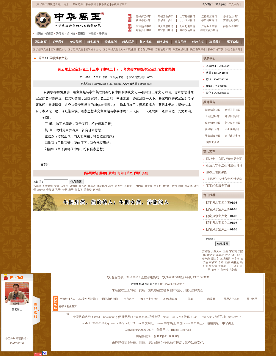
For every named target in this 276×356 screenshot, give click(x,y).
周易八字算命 (231, 298)
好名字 (215, 269)
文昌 (225, 251)
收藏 (112, 173)
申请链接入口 (67, 298)
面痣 (227, 262)
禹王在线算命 (198, 49)
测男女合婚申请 (209, 30)
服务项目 (91, 4)
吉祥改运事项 (231, 20)
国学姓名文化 (93, 49)
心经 (239, 255)
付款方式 (198, 42)
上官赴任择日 (187, 16)
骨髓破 (222, 266)
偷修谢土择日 (165, 20)
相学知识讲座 (145, 49)
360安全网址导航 (88, 298)
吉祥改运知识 (163, 49)
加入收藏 (220, 4)
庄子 (71, 189)
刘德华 (73, 185)
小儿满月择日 (187, 20)
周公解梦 (252, 298)
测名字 (214, 258)
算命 (190, 298)
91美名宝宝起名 (150, 298)
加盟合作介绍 (233, 49)
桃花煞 (235, 262)
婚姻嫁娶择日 (144, 16)
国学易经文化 (110, 49)
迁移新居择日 (209, 16)
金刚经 (206, 258)
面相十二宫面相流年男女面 (224, 159)
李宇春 (235, 258)
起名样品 (128, 42)
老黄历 (211, 298)
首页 (41, 58)
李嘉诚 (219, 255)
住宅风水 (229, 255)
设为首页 (207, 4)
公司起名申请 (187, 26)
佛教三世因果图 (216, 172)
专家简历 (77, 4)
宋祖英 (233, 251)
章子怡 (157, 185)
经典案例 (111, 42)
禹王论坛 (233, 42)
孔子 (229, 266)
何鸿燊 (233, 269)
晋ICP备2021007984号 (172, 283)
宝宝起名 (129, 298)
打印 (121, 173)
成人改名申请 (165, 26)
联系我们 (104, 4)
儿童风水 (215, 251)
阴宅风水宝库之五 (218, 202)
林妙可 (213, 262)
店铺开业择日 (165, 16)
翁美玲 (224, 269)
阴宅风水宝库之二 (218, 222)
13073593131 (17, 343)
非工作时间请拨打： (17, 338)
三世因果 (225, 258)
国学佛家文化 (58, 49)
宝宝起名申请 (144, 26)
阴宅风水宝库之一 (218, 229)
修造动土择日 (231, 16)
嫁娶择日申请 (144, 30)
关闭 (129, 173)
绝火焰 (213, 266)
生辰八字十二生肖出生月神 (224, 165)
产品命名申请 (209, 26)
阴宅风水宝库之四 (218, 209)
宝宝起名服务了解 (218, 185)
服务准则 (163, 42)
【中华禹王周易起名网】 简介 (51, 4)
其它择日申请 (165, 30)
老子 (236, 266)
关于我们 (58, 42)
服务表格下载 (215, 49)
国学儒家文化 (41, 49)
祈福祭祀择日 (144, 20)
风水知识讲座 (128, 49)
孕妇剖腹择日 (209, 20)
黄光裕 (210, 255)
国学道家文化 (75, 49)
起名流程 (146, 42)
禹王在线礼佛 (180, 49)
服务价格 (180, 42)
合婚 (220, 262)
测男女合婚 (212, 142)
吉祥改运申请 (187, 30)
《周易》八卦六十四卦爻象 (224, 179)
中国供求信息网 (109, 298)
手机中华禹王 (119, 4)
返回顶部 (141, 173)
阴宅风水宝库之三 (218, 216)
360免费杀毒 (170, 298)
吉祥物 (206, 251)
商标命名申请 (231, 26)
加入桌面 (234, 4)
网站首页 (41, 42)
